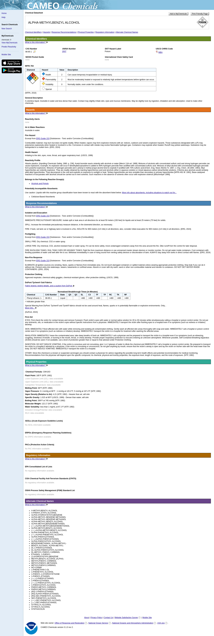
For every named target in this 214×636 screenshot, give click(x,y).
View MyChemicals (9, 43)
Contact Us (108, 617)
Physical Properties (86, 32)
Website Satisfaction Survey (126, 617)
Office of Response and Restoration (69, 623)
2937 (64, 51)
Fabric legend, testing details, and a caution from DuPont (49, 286)
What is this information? (35, 42)
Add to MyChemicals (178, 14)
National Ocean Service (98, 623)
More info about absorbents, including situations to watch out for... (149, 193)
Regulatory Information (104, 32)
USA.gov (161, 623)
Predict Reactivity (9, 47)
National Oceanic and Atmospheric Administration (132, 623)
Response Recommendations (64, 32)
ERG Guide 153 (42, 138)
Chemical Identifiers (33, 32)
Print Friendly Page (200, 14)
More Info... (30, 308)
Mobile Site (6, 54)
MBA (160, 52)
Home (4, 13)
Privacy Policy (96, 617)
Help (3, 17)
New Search (7, 29)
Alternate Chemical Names (127, 32)
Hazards (46, 32)
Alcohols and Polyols (40, 183)
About (86, 617)
